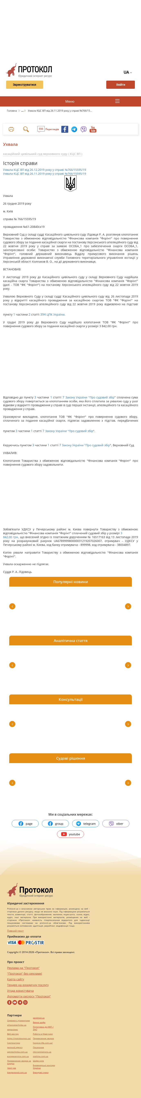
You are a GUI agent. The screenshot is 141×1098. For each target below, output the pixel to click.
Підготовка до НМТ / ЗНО (43, 1028)
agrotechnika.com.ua (17, 1052)
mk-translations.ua (42, 1052)
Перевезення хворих (43, 1038)
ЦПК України (56, 314)
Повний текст (15, 930)
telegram (86, 823)
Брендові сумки (40, 1072)
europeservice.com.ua (18, 1056)
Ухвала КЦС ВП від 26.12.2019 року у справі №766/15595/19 (44, 170)
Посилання (38, 1047)
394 (43, 314)
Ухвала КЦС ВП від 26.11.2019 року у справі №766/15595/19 (44, 174)
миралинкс (12, 1029)
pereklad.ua (39, 1018)
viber (116, 823)
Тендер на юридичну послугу (28, 985)
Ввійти (120, 84)
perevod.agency (14, 1047)
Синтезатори (13, 1043)
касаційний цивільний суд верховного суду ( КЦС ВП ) (42, 154)
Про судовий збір (102, 397)
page (25, 823)
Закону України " (77, 397)
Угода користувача (20, 991)
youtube (70, 834)
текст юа (11, 1068)
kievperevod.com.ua (17, 1072)
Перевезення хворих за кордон (19, 1062)
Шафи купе (38, 1061)
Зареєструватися (24, 84)
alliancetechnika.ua (16, 1025)
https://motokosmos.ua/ (19, 1038)
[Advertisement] (72, 30)
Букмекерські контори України (44, 1066)
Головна (12, 110)
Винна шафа (39, 1022)
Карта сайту (15, 979)
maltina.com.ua (40, 1056)
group (55, 823)
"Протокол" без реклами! (24, 973)
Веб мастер (13, 1034)
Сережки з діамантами (18, 1020)
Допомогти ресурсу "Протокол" (29, 996)
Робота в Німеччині (43, 1034)
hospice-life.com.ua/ (43, 1043)
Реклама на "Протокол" (23, 968)
